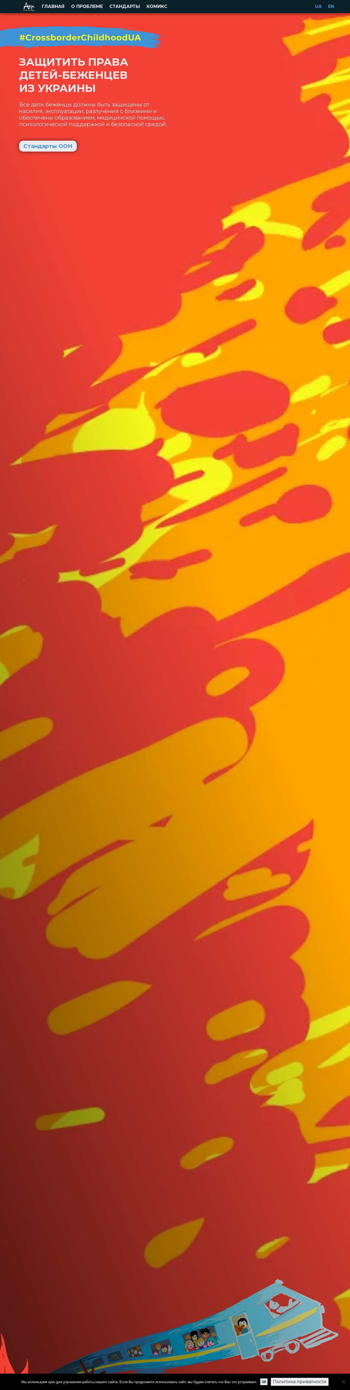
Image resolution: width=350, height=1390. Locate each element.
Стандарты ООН (48, 146)
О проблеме (87, 6)
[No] (343, 1382)
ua (318, 6)
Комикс (157, 6)
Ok (264, 1381)
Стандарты (124, 6)
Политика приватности (299, 1381)
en (331, 6)
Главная (53, 6)
